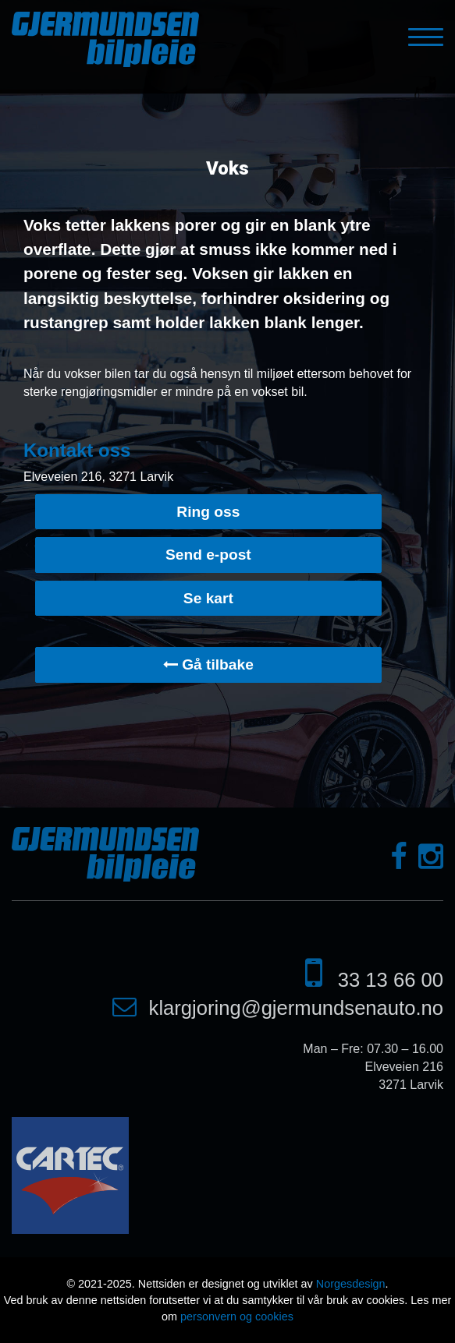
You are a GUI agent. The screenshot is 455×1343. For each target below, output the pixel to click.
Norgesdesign (351, 1284)
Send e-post (208, 554)
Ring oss (208, 512)
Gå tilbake (208, 664)
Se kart (208, 598)
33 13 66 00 (390, 980)
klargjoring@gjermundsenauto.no (296, 1008)
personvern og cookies (236, 1316)
